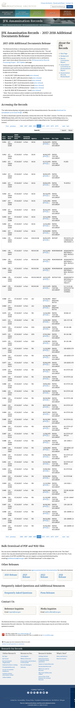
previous (13, 126)
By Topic (5, 656)
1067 (25, 126)
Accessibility (21, 700)
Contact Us (69, 3)
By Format (5, 659)
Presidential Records (9, 667)
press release (33, 75)
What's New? (62, 653)
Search (70, 7)
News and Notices (62, 656)
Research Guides (45, 653)
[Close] (72, 690)
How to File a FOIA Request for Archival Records (44, 678)
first (7, 126)
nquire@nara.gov (15, 612)
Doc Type (55, 138)
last (68, 126)
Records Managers (26, 665)
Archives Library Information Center (8, 674)
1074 (56, 126)
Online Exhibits (7, 677)
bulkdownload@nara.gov (16, 558)
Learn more (57, 704)
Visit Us (52, 13)
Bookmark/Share (59, 3)
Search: (37, 130)
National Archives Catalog (10, 665)
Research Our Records (7, 13)
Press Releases (48, 593)
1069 (34, 126)
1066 (21, 126)
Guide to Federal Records (46, 664)
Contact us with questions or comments (13, 644)
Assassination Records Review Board (65, 75)
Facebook (28, 692)
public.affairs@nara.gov (53, 612)
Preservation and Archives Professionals (28, 661)
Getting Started (43, 656)
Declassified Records (45, 666)
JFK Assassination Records (30, 25)
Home (4, 25)
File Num (67, 138)
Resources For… (27, 653)
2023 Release (26, 576)
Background (65, 56)
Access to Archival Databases (8, 670)
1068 (30, 126)
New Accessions (61, 659)
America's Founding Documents (67, 13)
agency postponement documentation (44, 570)
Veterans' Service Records (22, 13)
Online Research (9, 653)
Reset (70, 130)
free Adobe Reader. (24, 633)
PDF (44, 144)
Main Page (64, 53)
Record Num (10, 137)
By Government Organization (7, 661)
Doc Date (46, 138)
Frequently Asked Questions (18, 593)
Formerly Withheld (26, 137)
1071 (43, 126)
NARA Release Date (17, 136)
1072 (47, 126)
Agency (34, 138)
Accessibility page (48, 635)
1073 (52, 126)
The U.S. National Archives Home (18, 4)
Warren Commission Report (65, 60)
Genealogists (24, 656)
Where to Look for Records (44, 669)
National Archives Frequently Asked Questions (44, 660)
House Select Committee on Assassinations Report (66, 67)
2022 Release (44, 576)
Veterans (23, 667)
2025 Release (10, 575)
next (63, 126)
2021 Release (62, 576)
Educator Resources (37, 13)
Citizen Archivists (46, 3)
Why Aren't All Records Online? (45, 673)
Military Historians (26, 659)
